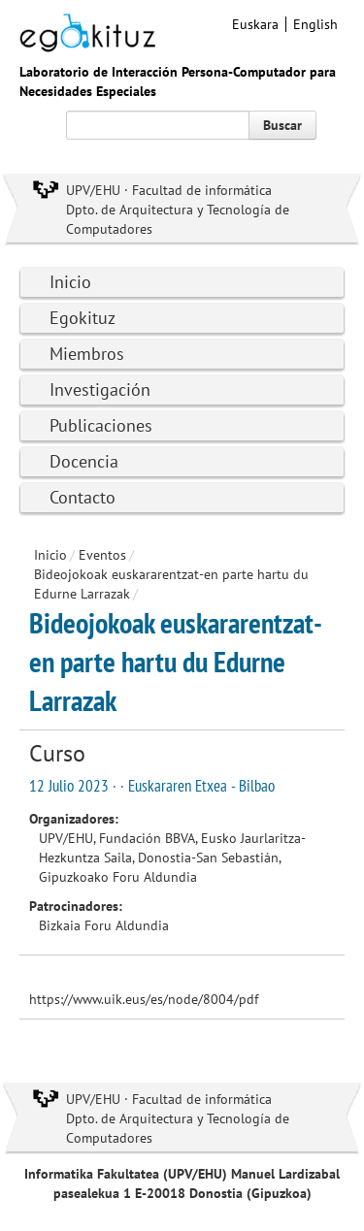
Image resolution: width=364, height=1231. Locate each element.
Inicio (70, 282)
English (315, 24)
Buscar (282, 125)
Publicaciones (101, 425)
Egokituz (83, 318)
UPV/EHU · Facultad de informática (169, 190)
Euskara (255, 24)
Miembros (87, 353)
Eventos (102, 555)
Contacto (83, 497)
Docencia (84, 461)
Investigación (100, 389)
